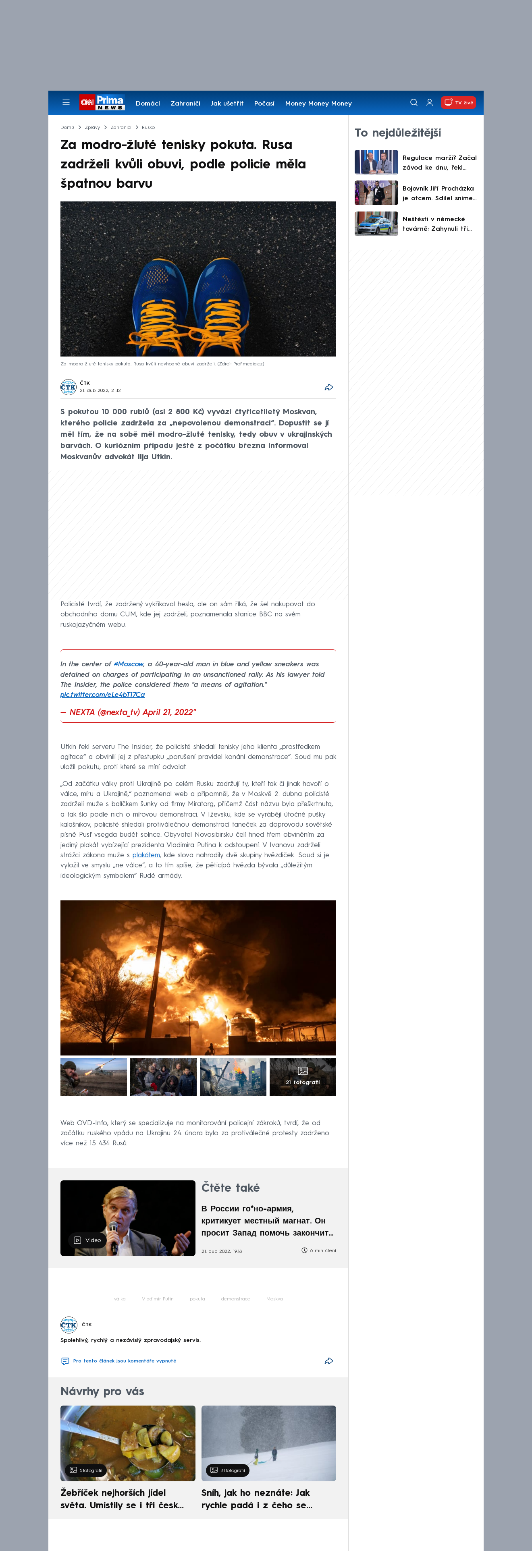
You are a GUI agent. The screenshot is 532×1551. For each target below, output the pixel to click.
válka (120, 1299)
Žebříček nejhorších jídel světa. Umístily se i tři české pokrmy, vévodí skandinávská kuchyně (123, 1500)
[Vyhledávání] (414, 102)
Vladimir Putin (158, 1299)
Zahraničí (185, 104)
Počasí (264, 104)
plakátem (146, 855)
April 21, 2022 (168, 713)
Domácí (148, 104)
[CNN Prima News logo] (102, 102)
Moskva (274, 1299)
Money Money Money (318, 104)
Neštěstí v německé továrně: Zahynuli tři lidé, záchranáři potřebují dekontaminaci (435, 225)
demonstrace (235, 1299)
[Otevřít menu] (66, 102)
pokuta (197, 1299)
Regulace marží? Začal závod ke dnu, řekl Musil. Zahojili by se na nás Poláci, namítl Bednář (440, 164)
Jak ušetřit (227, 104)
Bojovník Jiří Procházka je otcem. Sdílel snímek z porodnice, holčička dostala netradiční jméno (439, 194)
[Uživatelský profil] (430, 102)
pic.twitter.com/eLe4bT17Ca (102, 695)
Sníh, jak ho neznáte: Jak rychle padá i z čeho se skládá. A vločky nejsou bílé (262, 1500)
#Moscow (128, 664)
